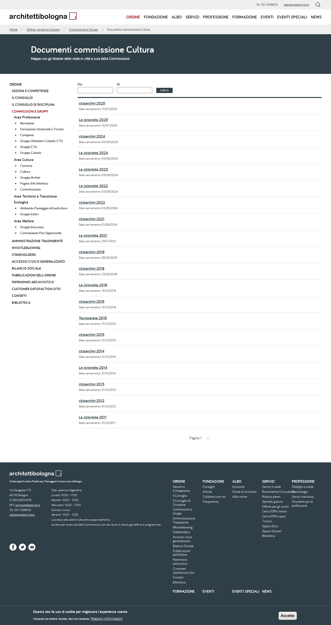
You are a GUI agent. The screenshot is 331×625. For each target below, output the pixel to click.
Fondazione (156, 17)
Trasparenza (211, 502)
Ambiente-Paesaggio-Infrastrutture (44, 208)
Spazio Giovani (272, 531)
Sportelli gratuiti (272, 502)
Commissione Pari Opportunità (40, 233)
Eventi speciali (292, 17)
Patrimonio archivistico (33, 282)
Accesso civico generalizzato (38, 261)
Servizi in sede (271, 487)
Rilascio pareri (271, 497)
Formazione (244, 17)
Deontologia (300, 492)
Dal (80, 84)
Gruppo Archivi (30, 177)
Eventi (267, 17)
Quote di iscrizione (244, 492)
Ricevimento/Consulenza (276, 492)
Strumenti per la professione (302, 504)
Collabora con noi (214, 497)
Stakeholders (24, 254)
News (316, 17)
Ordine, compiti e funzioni (43, 29)
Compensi (27, 135)
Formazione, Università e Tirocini (42, 129)
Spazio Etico (270, 526)
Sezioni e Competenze (30, 91)
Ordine (133, 17)
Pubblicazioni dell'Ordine (34, 275)
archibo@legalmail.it (27, 505)
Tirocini (267, 521)
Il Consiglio (22, 97)
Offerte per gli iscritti (275, 507)
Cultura (25, 171)
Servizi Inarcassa (303, 497)
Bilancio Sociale (26, 268)
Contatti (19, 295)
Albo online (239, 497)
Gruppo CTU (28, 147)
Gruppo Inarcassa (32, 227)
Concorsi (26, 166)
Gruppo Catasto (30, 153)
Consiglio (209, 487)
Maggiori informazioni (107, 619)
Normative (27, 123)
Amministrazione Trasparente (37, 241)
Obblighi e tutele (303, 487)
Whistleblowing (26, 247)
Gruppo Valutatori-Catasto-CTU (41, 141)
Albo (177, 17)
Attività (207, 492)
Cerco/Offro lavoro (274, 511)
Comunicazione (30, 189)
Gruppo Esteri (29, 214)
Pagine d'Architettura (34, 183)
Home (13, 29)
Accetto (288, 617)
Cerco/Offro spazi (274, 516)
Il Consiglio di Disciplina (33, 104)
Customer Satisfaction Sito (36, 289)
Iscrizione (238, 487)
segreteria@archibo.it (296, 5)
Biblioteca (21, 302)
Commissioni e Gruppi (83, 29)
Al (118, 84)
